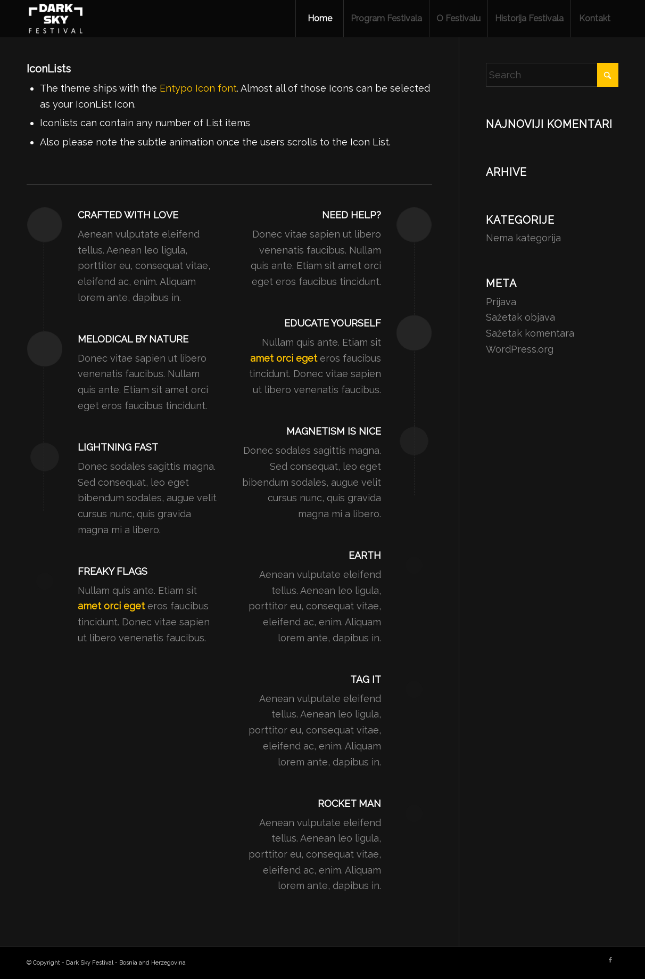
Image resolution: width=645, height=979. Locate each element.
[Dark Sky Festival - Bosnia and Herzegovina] (56, 18)
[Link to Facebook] (610, 960)
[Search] (552, 75)
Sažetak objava (520, 317)
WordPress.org (519, 349)
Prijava (501, 301)
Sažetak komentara (530, 333)
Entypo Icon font (198, 88)
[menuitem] (319, 18)
